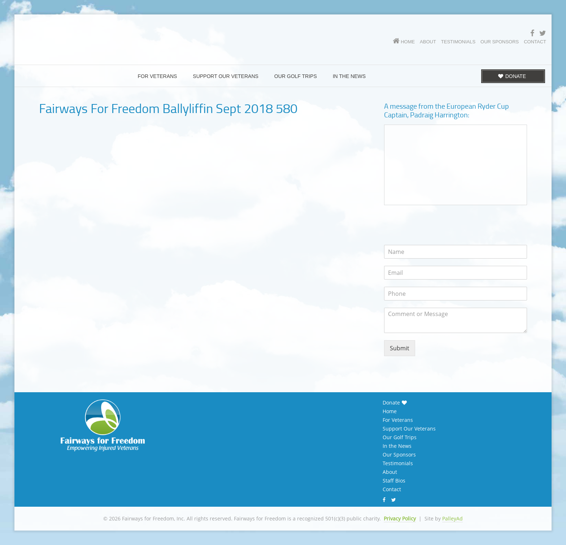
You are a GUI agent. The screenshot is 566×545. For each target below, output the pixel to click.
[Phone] (455, 293)
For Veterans (398, 420)
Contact (392, 489)
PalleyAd (452, 518)
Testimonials (398, 463)
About (390, 472)
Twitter (394, 500)
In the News (397, 446)
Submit (399, 348)
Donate (391, 402)
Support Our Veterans (409, 428)
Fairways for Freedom (112, 34)
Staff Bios (394, 480)
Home (390, 411)
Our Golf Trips (400, 437)
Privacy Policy (400, 518)
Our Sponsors (399, 454)
